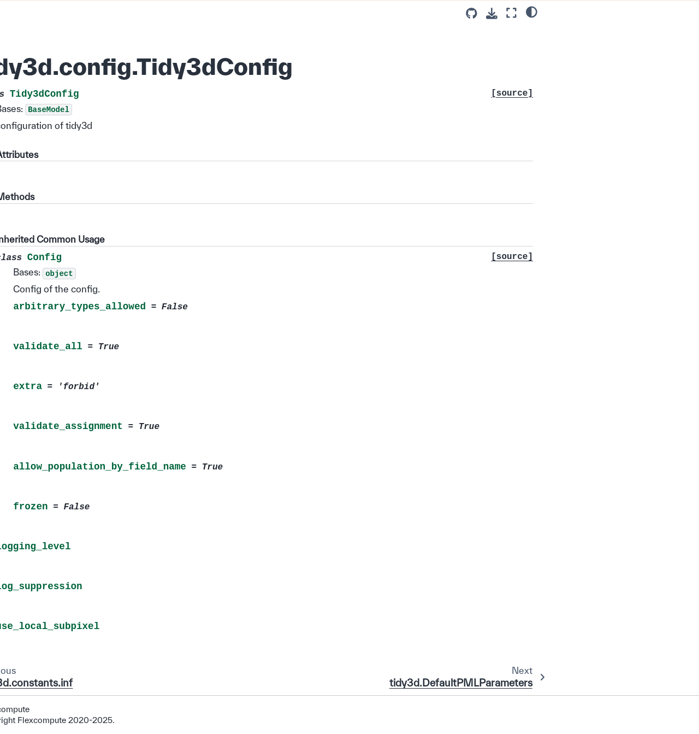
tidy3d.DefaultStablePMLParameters (74, 143)
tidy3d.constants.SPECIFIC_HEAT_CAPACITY (75, 599)
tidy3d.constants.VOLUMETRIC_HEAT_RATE (75, 642)
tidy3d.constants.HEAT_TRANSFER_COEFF (75, 669)
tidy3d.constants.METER (66, 265)
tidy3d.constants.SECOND (69, 222)
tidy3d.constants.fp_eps (64, 705)
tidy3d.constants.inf (56, 90)
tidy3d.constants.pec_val (66, 721)
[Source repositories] (471, 13)
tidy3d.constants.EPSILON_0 (74, 43)
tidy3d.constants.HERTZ (65, 191)
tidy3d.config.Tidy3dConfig (73, 106)
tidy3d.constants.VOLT (62, 551)
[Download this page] (492, 13)
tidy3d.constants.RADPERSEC (77, 419)
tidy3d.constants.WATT (63, 535)
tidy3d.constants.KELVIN (66, 461)
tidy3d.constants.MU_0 (63, 59)
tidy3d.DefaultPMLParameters (75, 122)
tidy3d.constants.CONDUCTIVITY (77, 356)
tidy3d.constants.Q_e (60, 12)
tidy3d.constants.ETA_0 (64, 28)
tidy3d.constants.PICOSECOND (76, 244)
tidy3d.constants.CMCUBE (69, 493)
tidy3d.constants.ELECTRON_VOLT (76, 441)
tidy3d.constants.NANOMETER (75, 313)
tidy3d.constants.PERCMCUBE (75, 514)
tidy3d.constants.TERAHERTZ (76, 207)
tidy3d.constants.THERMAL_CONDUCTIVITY (76, 572)
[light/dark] (532, 11)
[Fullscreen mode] (511, 13)
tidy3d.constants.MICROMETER (76, 287)
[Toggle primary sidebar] (159, 13)
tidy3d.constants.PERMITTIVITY (77, 383)
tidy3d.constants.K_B (60, 75)
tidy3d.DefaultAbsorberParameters (77, 170)
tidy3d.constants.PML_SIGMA (75, 404)
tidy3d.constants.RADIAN (67, 334)
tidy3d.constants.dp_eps (65, 689)
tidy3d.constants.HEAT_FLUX (75, 620)
